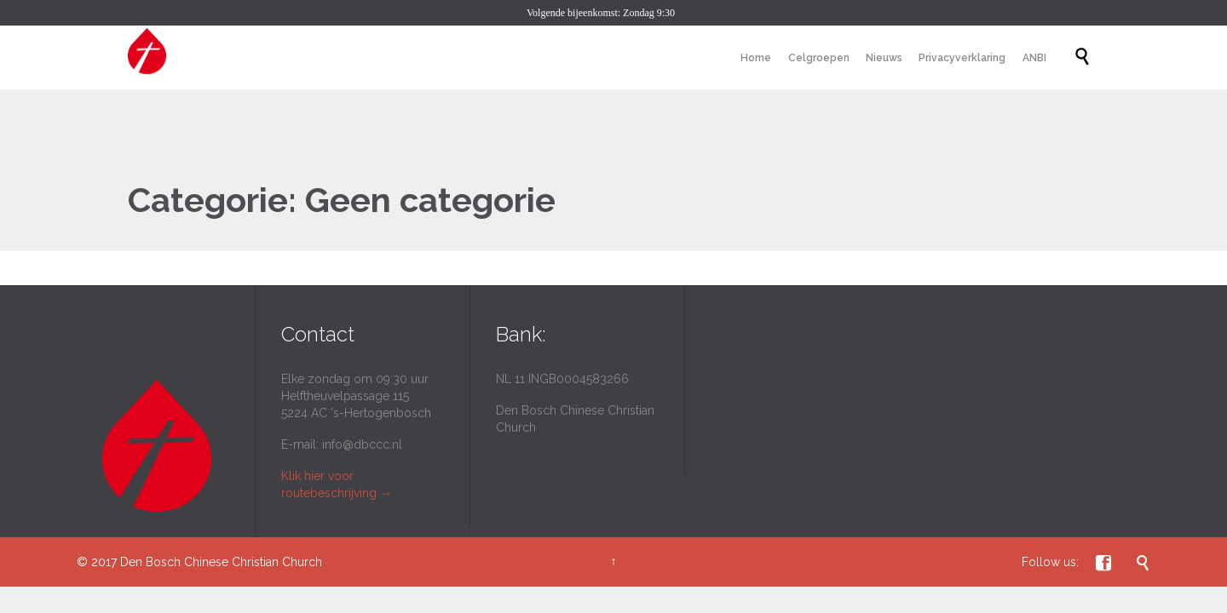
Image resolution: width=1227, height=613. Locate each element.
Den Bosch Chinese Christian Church (221, 562)
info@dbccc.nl (362, 444)
